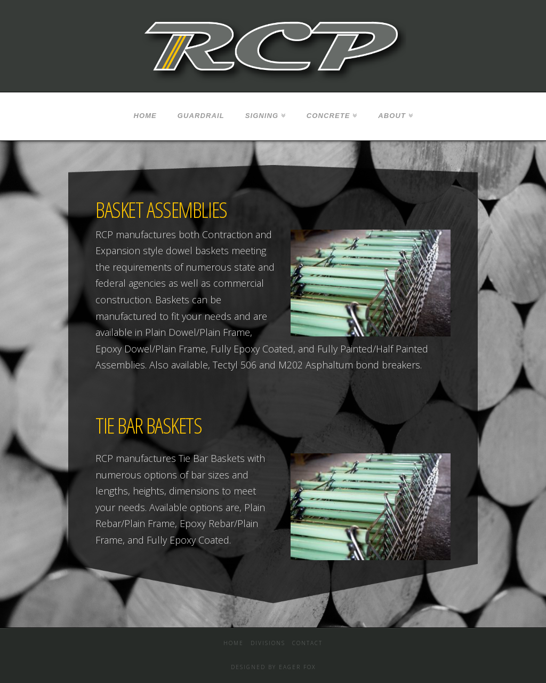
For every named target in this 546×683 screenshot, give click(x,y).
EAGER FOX (297, 667)
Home (233, 643)
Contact (307, 643)
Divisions (268, 643)
